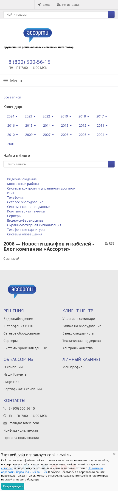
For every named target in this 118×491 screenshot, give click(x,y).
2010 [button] (12, 134)
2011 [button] (102, 125)
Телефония (16, 197)
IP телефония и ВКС (18, 326)
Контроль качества (77, 348)
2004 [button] (102, 134)
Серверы (14, 216)
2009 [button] (30, 134)
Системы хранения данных (28, 206)
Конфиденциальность (20, 430)
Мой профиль (73, 367)
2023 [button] (30, 116)
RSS (110, 243)
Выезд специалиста (78, 333)
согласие (7, 468)
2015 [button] (30, 125)
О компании (13, 367)
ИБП (10, 193)
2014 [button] (48, 125)
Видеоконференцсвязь (25, 220)
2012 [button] (84, 125)
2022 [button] (48, 116)
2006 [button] (66, 134)
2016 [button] (12, 125)
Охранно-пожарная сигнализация (34, 225)
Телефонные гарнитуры (26, 229)
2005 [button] (84, 134)
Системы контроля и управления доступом (41, 188)
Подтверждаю (12, 486)
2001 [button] (12, 144)
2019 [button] (66, 116)
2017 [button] (101, 116)
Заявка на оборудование (81, 326)
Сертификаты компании (22, 389)
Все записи (12, 97)
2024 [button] (12, 116)
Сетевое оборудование (25, 202)
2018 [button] (84, 116)
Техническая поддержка (81, 340)
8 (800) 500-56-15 (29, 61)
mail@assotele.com (24, 423)
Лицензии (11, 381)
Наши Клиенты (15, 374)
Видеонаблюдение (22, 179)
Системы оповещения (24, 234)
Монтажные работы (23, 183)
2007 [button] (48, 134)
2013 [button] (66, 125)
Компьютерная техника (26, 211)
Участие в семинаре (78, 318)
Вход (44, 5)
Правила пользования (21, 437)
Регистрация (68, 5)
